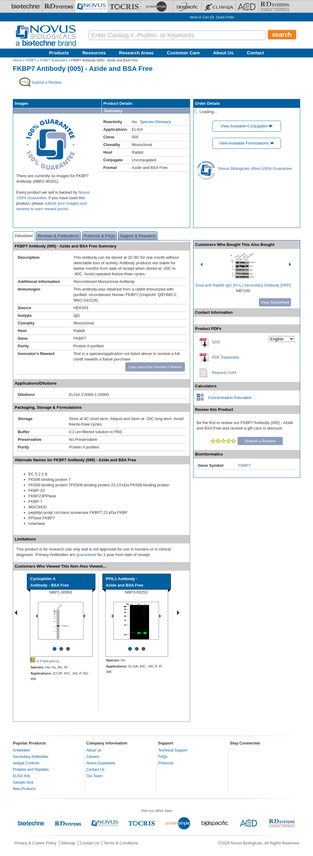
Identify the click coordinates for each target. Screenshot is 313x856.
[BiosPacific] (187, 6)
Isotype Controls (26, 763)
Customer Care (183, 52)
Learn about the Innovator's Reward (155, 367)
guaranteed (86, 554)
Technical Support (172, 750)
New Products (24, 789)
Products (59, 52)
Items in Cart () (202, 17)
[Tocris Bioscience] (124, 6)
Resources (94, 52)
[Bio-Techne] (26, 6)
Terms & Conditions (121, 843)
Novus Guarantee (101, 763)
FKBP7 (31, 60)
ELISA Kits (21, 776)
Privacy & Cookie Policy (35, 843)
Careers (93, 757)
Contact (255, 52)
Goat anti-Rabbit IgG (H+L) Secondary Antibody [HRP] (243, 285)
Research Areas (136, 52)
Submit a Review (260, 441)
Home (17, 60)
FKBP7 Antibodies (53, 60)
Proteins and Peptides (31, 769)
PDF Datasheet (225, 357)
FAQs (163, 757)
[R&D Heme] (275, 6)
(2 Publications (44, 661)
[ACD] (247, 6)
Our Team (94, 776)
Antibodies (21, 750)
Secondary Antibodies (30, 757)
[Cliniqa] (218, 6)
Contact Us (96, 769)
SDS (216, 342)
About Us (223, 52)
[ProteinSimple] (157, 6)
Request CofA (224, 372)
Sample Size (23, 782)
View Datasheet (275, 302)
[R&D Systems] (59, 6)
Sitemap (68, 843)
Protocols (166, 763)
